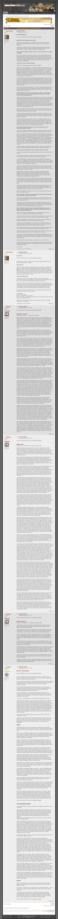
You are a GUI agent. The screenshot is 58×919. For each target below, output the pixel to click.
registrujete (17, 4)
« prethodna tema (46, 24)
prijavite (11, 4)
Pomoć (10, 13)
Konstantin (8, 667)
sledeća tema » (51, 24)
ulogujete (39, 310)
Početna (5, 13)
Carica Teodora (9, 31)
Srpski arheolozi (21, 30)
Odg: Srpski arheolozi (23, 306)
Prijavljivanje (16, 13)
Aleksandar (8, 306)
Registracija (23, 13)
